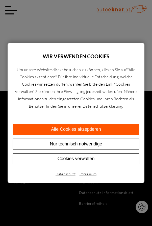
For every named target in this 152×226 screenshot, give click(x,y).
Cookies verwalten (75, 158)
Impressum (88, 174)
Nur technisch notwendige (76, 143)
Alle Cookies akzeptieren (76, 129)
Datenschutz (65, 174)
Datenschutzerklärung (102, 106)
